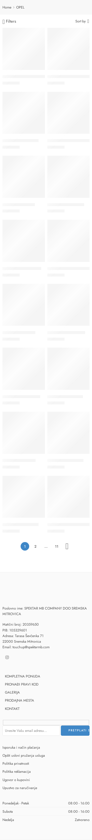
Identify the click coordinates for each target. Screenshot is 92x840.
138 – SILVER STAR (18, 332)
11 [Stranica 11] (56, 546)
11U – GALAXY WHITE (21, 268)
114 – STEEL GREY (18, 204)
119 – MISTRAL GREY (65, 204)
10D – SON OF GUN (20, 140)
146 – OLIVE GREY (19, 460)
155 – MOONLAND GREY (69, 524)
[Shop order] (82, 21)
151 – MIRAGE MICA (20, 524)
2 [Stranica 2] (35, 546)
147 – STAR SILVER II (65, 460)
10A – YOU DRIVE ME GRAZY (28, 76)
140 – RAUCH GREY (65, 396)
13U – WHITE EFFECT (66, 332)
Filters (9, 21)
